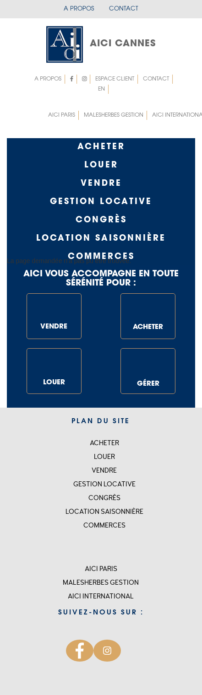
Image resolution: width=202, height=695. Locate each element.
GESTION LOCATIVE (101, 202)
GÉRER (148, 369)
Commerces (104, 525)
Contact (123, 9)
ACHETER (148, 312)
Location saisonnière (101, 239)
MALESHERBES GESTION (113, 115)
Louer (101, 166)
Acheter (101, 147)
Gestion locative (104, 484)
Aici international (101, 596)
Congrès (101, 220)
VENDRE (54, 314)
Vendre (101, 184)
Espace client (115, 79)
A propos (79, 9)
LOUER (54, 370)
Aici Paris (61, 115)
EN (102, 89)
